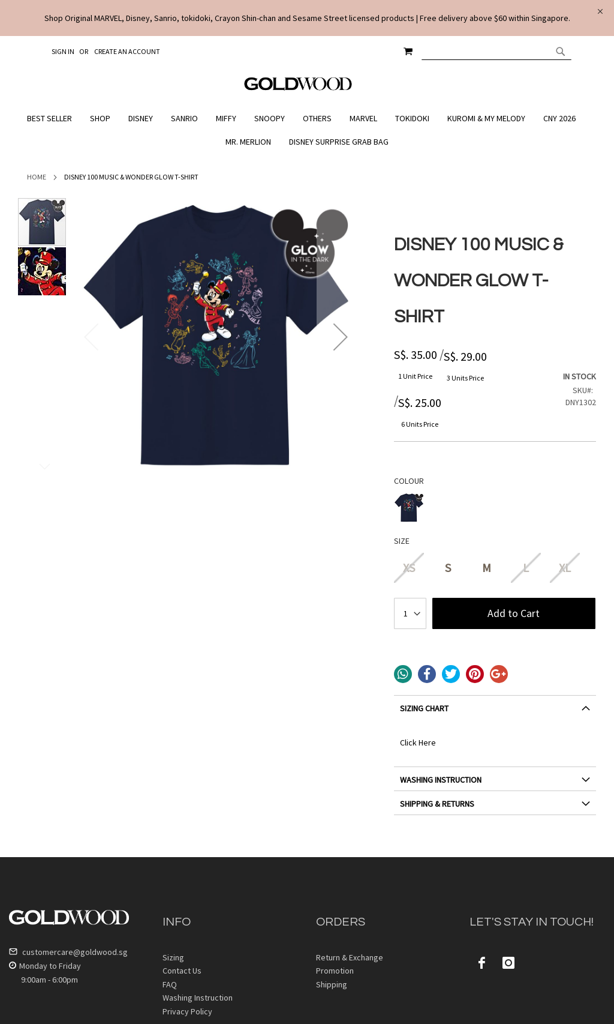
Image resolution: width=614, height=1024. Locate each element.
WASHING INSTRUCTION (440, 779)
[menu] (307, 130)
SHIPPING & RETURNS (437, 803)
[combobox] (496, 51)
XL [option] (565, 567)
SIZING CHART (424, 708)
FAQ (169, 984)
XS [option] (409, 567)
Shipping (331, 984)
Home (36, 176)
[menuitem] (52, 118)
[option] (409, 508)
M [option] (486, 567)
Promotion (335, 970)
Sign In (63, 51)
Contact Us (181, 970)
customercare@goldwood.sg (68, 952)
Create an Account (127, 51)
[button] (341, 336)
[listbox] (495, 509)
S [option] (448, 567)
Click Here (418, 742)
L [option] (526, 567)
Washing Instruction (197, 997)
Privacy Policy (187, 1011)
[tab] (495, 712)
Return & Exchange (349, 957)
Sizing (173, 957)
